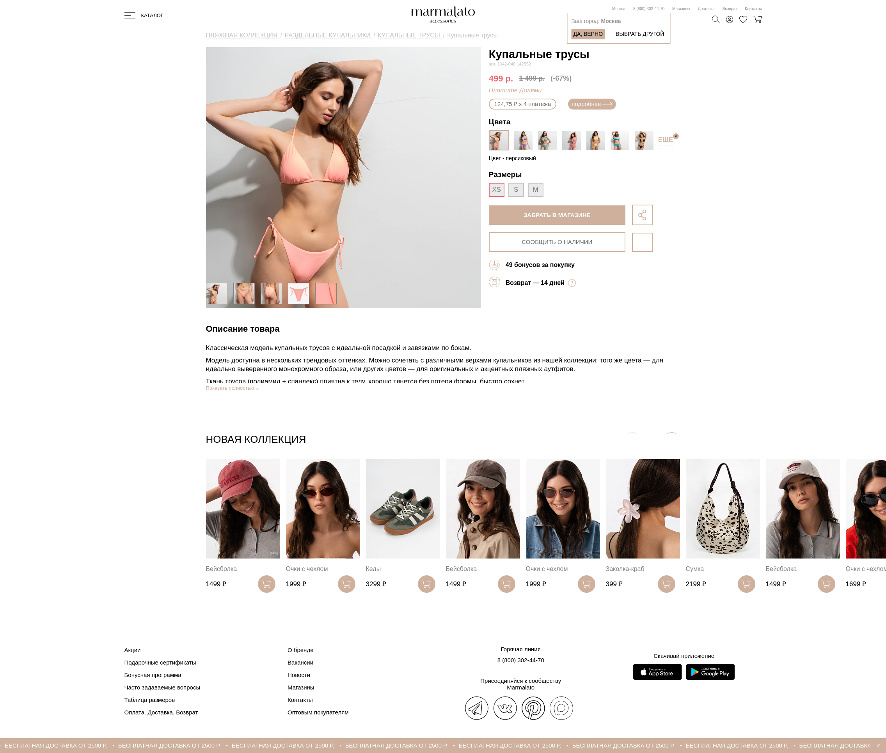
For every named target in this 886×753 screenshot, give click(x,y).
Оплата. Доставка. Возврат (161, 712)
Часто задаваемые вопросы (162, 687)
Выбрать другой (640, 34)
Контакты (753, 9)
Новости (299, 675)
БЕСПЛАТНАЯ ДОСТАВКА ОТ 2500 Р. (87, 745)
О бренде (301, 650)
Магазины (681, 9)
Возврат (730, 9)
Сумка (695, 569)
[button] (671, 441)
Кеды (373, 569)
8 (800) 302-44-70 (648, 9)
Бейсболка (221, 569)
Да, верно (588, 34)
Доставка (706, 9)
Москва (618, 9)
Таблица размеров (149, 699)
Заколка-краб (625, 569)
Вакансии (300, 662)
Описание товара (243, 329)
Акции (132, 650)
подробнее (592, 104)
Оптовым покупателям (318, 712)
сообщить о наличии (557, 242)
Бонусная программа (152, 675)
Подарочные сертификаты (160, 662)
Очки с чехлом (307, 569)
